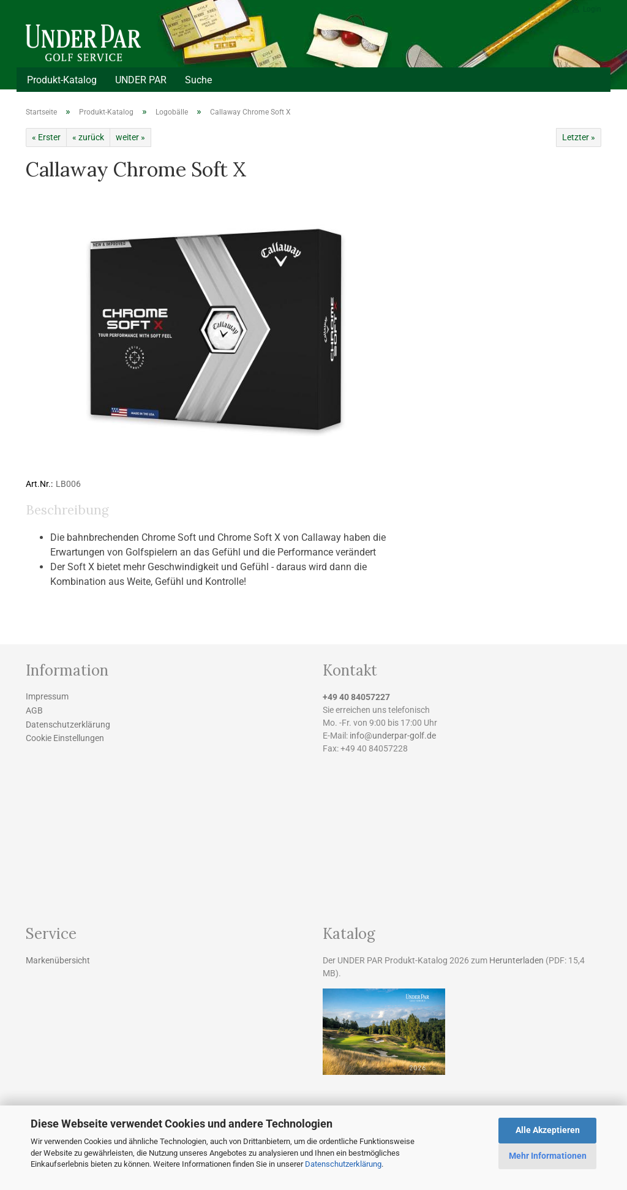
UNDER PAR (141, 80)
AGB (34, 710)
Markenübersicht (58, 960)
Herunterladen (516, 960)
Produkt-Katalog (62, 80)
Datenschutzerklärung (343, 1164)
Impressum (47, 696)
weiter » (130, 137)
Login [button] (587, 9)
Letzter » (578, 137)
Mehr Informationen (548, 1156)
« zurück (88, 137)
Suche (198, 80)
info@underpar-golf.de (393, 735)
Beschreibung (67, 510)
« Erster (46, 137)
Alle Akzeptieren (548, 1130)
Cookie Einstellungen (65, 738)
